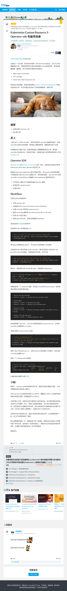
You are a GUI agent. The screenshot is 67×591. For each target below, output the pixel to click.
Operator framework (29, 165)
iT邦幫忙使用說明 (42, 587)
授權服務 (50, 585)
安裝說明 (21, 224)
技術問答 (5, 9)
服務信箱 (56, 585)
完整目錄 (9, 483)
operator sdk (15, 155)
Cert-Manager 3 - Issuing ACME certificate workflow (24, 472)
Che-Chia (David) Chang (24, 44)
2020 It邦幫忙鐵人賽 (17, 59)
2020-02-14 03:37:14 (29, 533)
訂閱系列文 (49, 464)
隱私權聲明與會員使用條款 (27, 587)
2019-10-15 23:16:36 (22, 47)
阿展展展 (19, 531)
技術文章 (12, 9)
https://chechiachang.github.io (46, 85)
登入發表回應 (15, 562)
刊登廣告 (44, 585)
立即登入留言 (34, 574)
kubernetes (29, 40)
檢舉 (58, 443)
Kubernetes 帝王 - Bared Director (27, 45)
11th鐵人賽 (14, 40)
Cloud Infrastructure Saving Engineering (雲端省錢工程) (12, 506)
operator (21, 40)
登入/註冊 (62, 9)
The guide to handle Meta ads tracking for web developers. (29, 506)
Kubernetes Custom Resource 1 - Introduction (22, 475)
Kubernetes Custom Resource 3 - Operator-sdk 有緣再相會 (26, 481)
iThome (38, 585)
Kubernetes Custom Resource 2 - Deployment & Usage (24, 478)
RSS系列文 (40, 464)
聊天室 (25, 9)
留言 (14, 443)
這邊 (27, 376)
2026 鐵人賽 (32, 9)
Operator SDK (15, 165)
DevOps (13, 23)
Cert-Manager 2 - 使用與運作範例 (18, 469)
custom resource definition (41, 40)
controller (52, 40)
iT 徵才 (19, 9)
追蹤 (21, 443)
